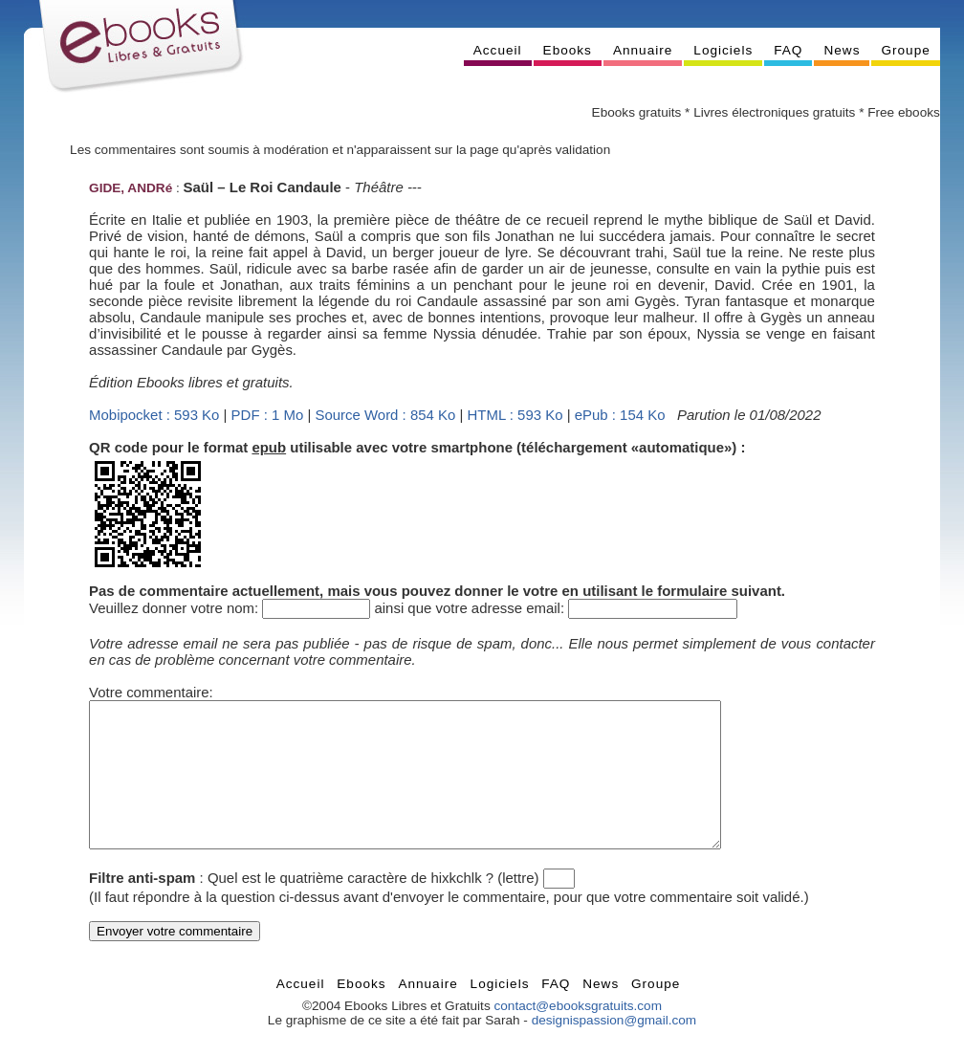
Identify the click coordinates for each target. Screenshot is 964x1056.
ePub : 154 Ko (620, 415)
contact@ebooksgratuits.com (577, 1034)
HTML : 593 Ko (515, 415)
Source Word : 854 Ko (385, 415)
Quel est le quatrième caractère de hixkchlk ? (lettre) (373, 906)
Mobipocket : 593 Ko (154, 415)
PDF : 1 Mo (267, 415)
